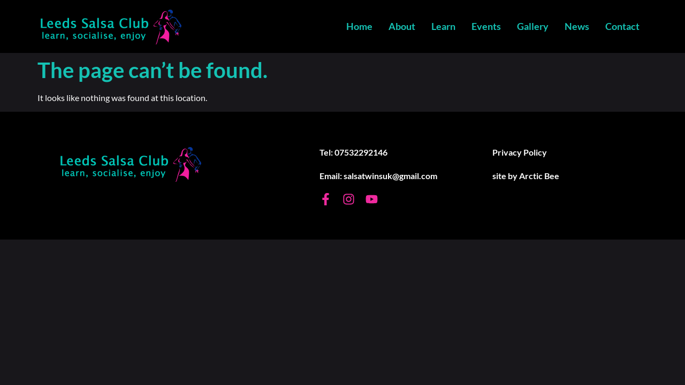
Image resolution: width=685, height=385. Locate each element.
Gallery (533, 26)
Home (359, 26)
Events (486, 26)
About (402, 26)
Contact (622, 26)
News (577, 26)
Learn (443, 26)
